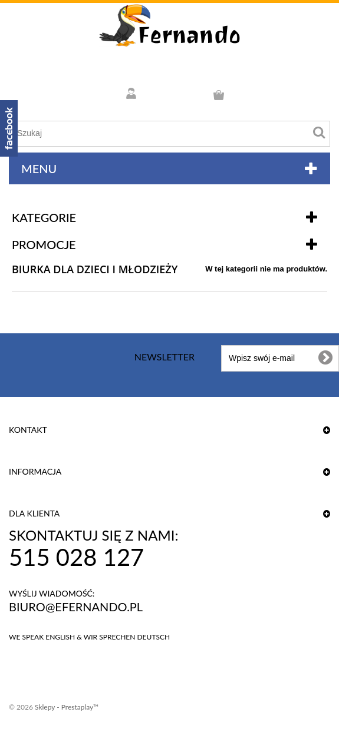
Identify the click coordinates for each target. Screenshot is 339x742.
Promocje (44, 244)
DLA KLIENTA (34, 513)
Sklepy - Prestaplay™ (66, 707)
